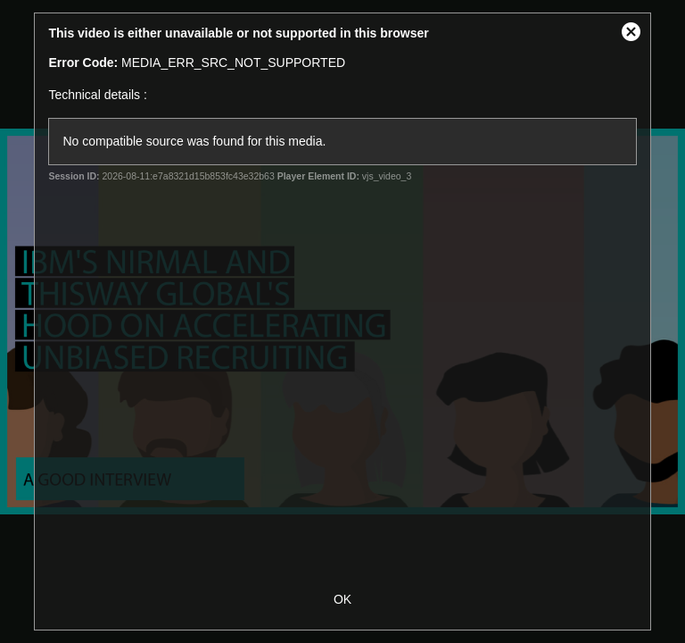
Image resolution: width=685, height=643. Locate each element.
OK (342, 599)
